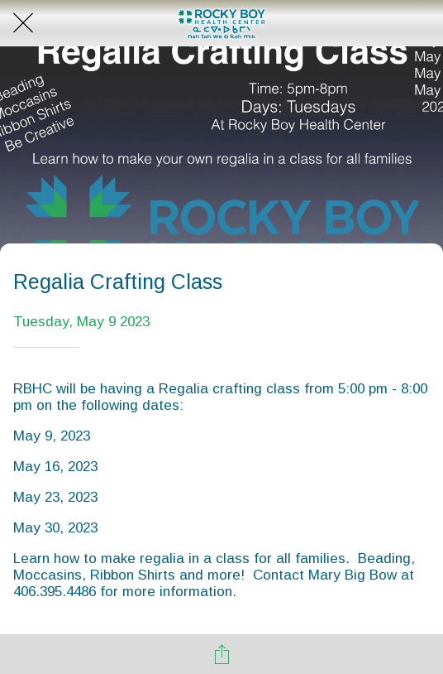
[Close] (23, 23)
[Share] (221, 654)
